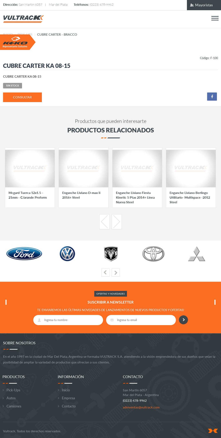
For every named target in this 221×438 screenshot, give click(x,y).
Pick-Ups (13, 390)
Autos (11, 398)
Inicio (66, 390)
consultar (22, 97)
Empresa (68, 398)
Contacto (69, 406)
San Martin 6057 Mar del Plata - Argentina (141, 392)
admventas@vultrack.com (141, 407)
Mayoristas (204, 5)
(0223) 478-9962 (101, 4)
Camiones (14, 406)
